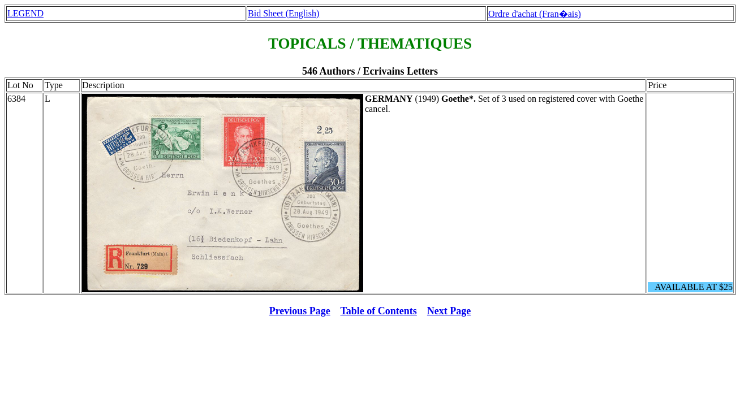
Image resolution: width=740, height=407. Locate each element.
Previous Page (299, 311)
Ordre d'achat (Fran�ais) (534, 14)
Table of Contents (379, 311)
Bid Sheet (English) (283, 13)
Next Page (449, 311)
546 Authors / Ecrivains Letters (370, 71)
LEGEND (25, 13)
